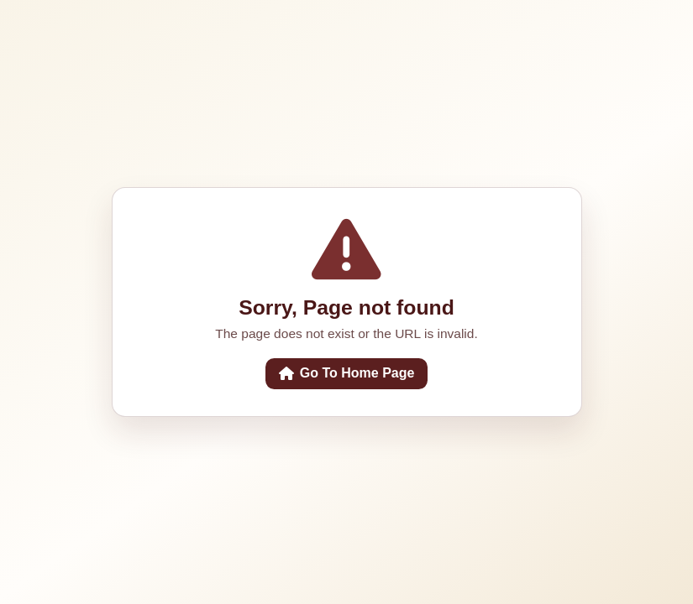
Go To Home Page (347, 373)
